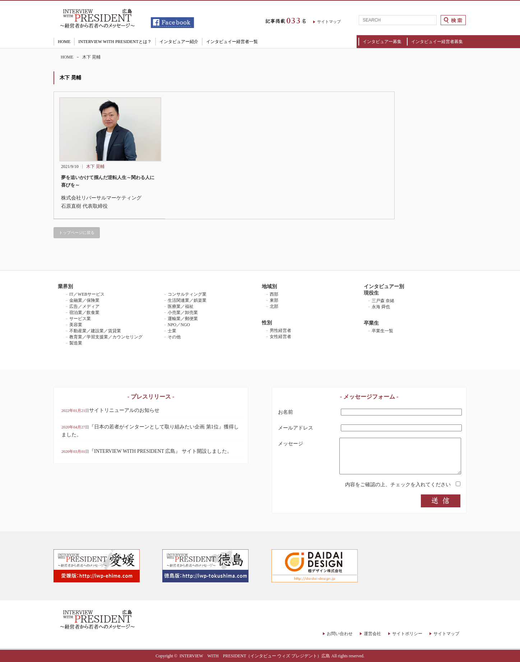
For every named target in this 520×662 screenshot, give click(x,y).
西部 (274, 294)
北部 (274, 306)
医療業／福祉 (181, 306)
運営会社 (372, 633)
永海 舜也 (381, 306)
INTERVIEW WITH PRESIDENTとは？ (114, 41)
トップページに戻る (76, 232)
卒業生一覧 (382, 330)
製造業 (75, 343)
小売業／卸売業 (183, 312)
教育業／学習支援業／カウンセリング (106, 336)
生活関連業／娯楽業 (187, 300)
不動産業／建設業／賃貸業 (95, 330)
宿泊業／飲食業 (84, 312)
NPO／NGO (179, 324)
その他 (174, 336)
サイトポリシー (407, 633)
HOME (64, 41)
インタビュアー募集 (382, 41)
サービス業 (80, 318)
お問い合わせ (340, 633)
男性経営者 (280, 330)
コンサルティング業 (187, 294)
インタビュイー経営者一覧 (232, 41)
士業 (172, 330)
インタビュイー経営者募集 (437, 41)
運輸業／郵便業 (183, 318)
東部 (274, 300)
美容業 (75, 324)
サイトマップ (446, 633)
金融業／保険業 (84, 300)
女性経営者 (280, 336)
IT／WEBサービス (87, 294)
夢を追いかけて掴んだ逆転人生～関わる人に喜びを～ (107, 181)
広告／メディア (84, 306)
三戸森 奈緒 (383, 300)
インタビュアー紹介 (178, 41)
